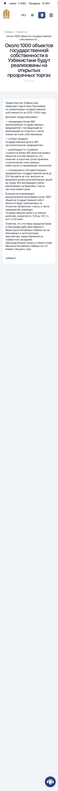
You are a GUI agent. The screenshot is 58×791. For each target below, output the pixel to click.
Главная (8, 31)
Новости (22, 31)
